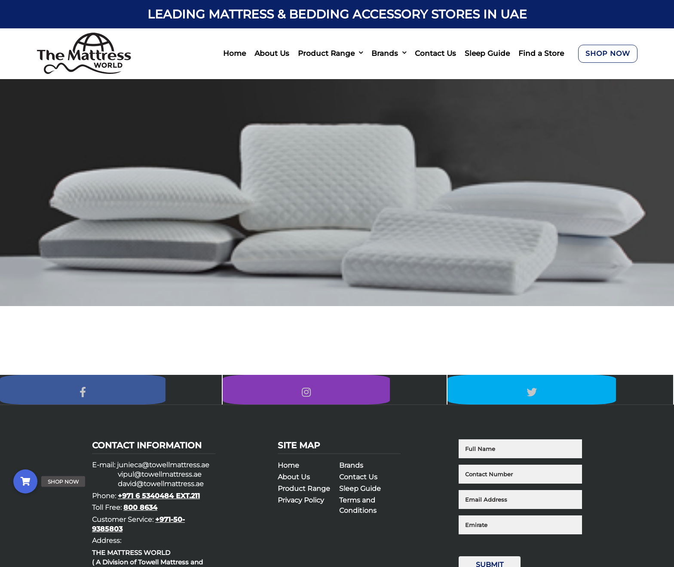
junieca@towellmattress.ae (163, 470)
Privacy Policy (301, 505)
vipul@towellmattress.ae (160, 479)
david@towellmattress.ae (161, 488)
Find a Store (541, 53)
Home (234, 53)
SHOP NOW (607, 53)
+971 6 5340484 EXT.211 (159, 501)
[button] (25, 481)
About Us (271, 53)
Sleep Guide (487, 53)
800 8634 (140, 512)
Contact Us (435, 53)
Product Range (326, 53)
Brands (384, 53)
